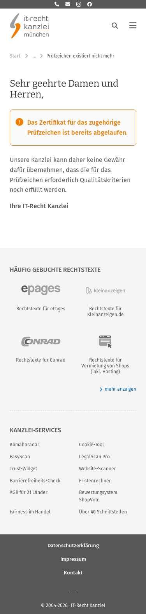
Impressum (73, 559)
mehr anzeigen (117, 389)
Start (15, 56)
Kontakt (73, 573)
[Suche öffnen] (115, 26)
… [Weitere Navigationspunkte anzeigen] (34, 56)
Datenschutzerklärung (73, 545)
